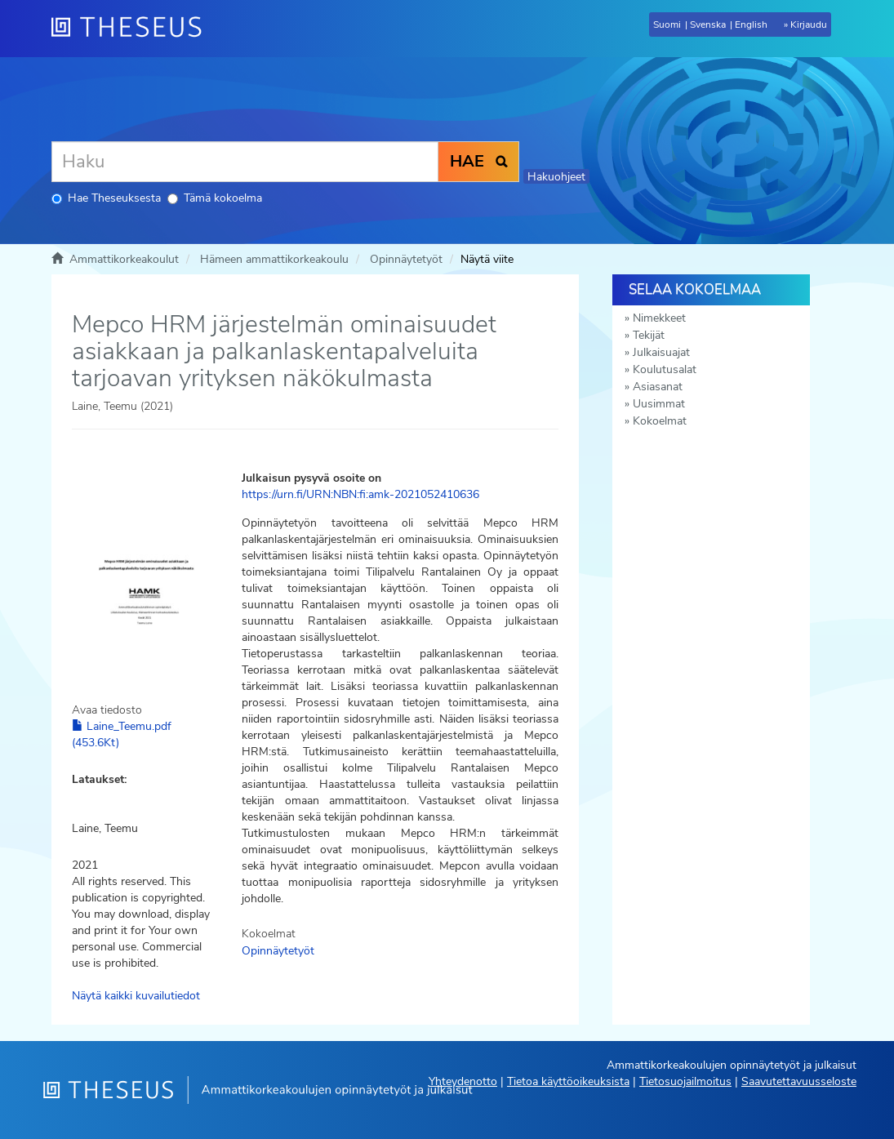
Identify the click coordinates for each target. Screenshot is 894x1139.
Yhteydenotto (463, 1081)
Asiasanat (658, 386)
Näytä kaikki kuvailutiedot (136, 995)
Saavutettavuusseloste (798, 1081)
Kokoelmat (660, 421)
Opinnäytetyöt (406, 259)
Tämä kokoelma (214, 198)
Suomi (667, 24)
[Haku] (244, 161)
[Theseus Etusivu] (133, 28)
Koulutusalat (664, 369)
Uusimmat (659, 404)
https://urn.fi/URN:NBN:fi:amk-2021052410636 (360, 494)
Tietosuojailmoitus (685, 1081)
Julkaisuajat (661, 352)
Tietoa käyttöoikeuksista (568, 1081)
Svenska (708, 24)
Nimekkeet (659, 318)
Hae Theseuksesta (106, 198)
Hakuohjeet (556, 177)
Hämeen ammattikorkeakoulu (274, 259)
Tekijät (649, 335)
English (751, 24)
